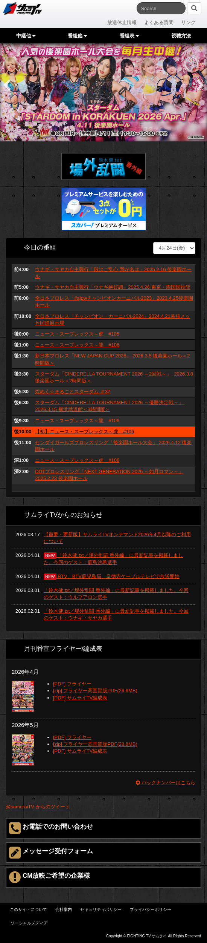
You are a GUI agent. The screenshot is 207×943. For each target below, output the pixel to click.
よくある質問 (159, 22)
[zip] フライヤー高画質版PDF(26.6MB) (95, 690)
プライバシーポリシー (150, 909)
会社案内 (63, 909)
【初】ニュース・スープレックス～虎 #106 (84, 431)
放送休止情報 (122, 22)
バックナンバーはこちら (165, 782)
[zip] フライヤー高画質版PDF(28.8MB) (95, 744)
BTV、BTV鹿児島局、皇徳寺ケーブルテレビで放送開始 (112, 576)
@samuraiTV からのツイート (38, 807)
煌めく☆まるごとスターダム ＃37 (72, 391)
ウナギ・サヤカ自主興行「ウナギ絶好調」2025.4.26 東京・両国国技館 (112, 287)
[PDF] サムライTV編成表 (80, 698)
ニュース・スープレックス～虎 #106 (77, 460)
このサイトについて (28, 909)
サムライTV (22, 8)
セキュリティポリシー (101, 909)
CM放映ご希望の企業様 (49, 877)
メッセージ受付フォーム (51, 853)
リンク (188, 22)
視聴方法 (181, 35)
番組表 (129, 35)
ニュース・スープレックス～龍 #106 (77, 345)
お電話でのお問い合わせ (51, 828)
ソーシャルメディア (29, 923)
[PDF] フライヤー (72, 684)
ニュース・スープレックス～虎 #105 (77, 334)
